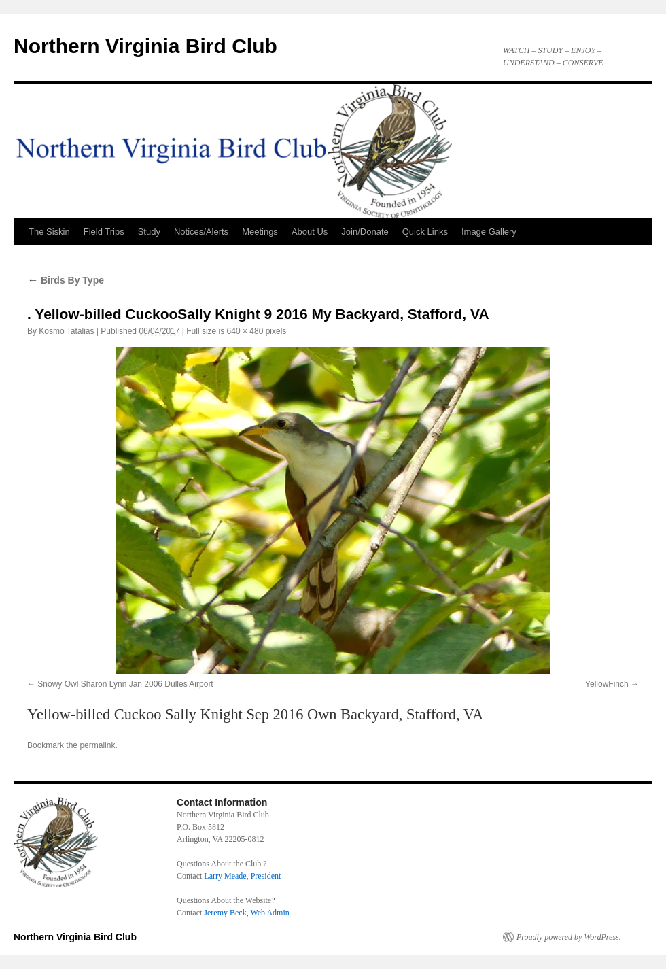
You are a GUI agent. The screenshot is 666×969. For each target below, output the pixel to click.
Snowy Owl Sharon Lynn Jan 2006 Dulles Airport (125, 684)
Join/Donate (364, 231)
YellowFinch (607, 684)
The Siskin (49, 231)
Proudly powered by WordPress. (568, 937)
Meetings (260, 231)
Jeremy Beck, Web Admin (246, 912)
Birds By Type (65, 280)
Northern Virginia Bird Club (145, 46)
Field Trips (104, 231)
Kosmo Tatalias (66, 331)
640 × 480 (245, 331)
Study (149, 231)
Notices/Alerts (201, 231)
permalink (97, 745)
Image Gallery (488, 231)
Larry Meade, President (242, 876)
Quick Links (425, 231)
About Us (310, 231)
